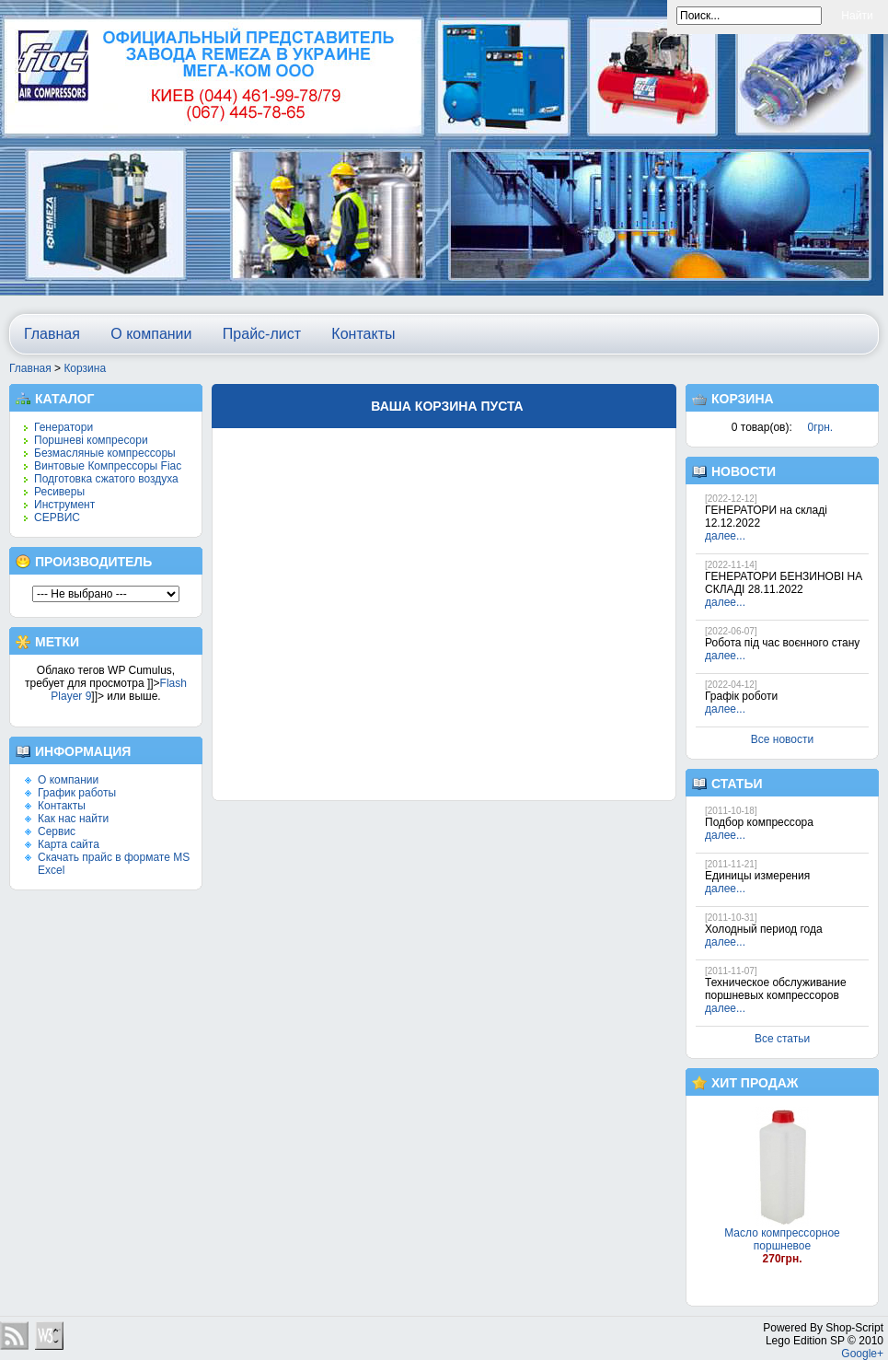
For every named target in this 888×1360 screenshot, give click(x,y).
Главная (52, 334)
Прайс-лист (262, 334)
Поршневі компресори (91, 440)
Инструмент (64, 504)
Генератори (63, 427)
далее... (725, 535)
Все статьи (782, 1038)
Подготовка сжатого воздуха (106, 478)
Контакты (363, 334)
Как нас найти (73, 818)
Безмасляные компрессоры (105, 453)
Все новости (782, 739)
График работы (77, 792)
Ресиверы (59, 491)
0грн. (821, 427)
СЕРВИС (57, 517)
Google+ (862, 1353)
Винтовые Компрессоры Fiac (107, 465)
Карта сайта (68, 844)
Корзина (84, 368)
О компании (150, 334)
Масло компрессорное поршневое (782, 1239)
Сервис (56, 831)
